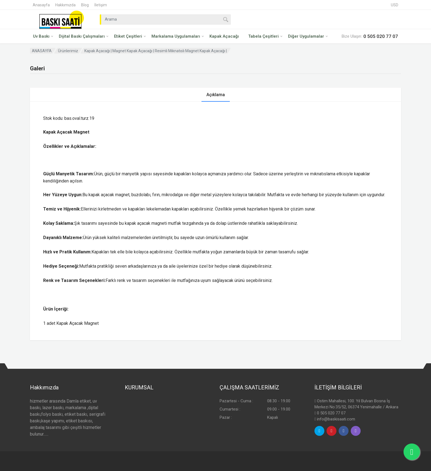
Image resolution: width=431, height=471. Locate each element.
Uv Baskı (43, 36)
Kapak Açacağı (224, 36)
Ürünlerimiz (68, 51)
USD (394, 5)
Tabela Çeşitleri (265, 36)
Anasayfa (41, 5)
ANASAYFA (42, 51)
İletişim (100, 5)
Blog (85, 5)
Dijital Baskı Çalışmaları (83, 36)
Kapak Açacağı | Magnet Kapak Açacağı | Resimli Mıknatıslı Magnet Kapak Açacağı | (155, 51)
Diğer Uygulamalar (308, 36)
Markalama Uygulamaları (177, 36)
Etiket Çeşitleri (130, 36)
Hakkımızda (65, 5)
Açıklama (215, 94)
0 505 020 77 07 (331, 413)
